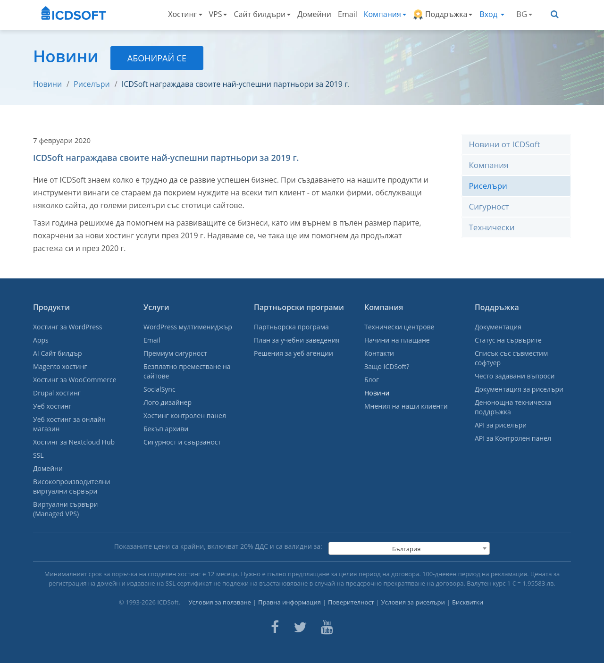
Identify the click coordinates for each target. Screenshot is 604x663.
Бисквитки (467, 602)
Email (347, 14)
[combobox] (409, 548)
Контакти (379, 353)
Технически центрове (399, 326)
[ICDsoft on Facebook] (275, 627)
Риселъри (92, 84)
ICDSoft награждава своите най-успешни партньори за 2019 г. (236, 84)
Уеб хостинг (52, 406)
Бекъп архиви (165, 428)
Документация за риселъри (519, 389)
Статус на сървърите (508, 340)
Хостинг (185, 14)
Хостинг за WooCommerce (75, 379)
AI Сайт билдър (57, 353)
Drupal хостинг (57, 392)
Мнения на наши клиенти (406, 406)
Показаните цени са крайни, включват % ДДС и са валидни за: (218, 546)
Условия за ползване (219, 602)
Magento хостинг (60, 366)
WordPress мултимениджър (187, 326)
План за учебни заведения (297, 340)
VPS (218, 14)
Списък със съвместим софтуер (511, 358)
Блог (371, 379)
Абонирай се (156, 58)
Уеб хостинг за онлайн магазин (69, 424)
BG (524, 13)
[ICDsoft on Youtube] (327, 627)
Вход (491, 14)
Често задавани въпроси (514, 375)
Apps (41, 340)
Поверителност (351, 602)
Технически (492, 227)
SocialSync (159, 389)
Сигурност (489, 206)
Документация (498, 326)
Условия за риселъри (413, 602)
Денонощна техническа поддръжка (513, 407)
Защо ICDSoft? (386, 366)
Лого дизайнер (167, 402)
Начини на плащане (397, 340)
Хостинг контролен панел (184, 415)
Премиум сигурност (175, 353)
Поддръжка (443, 14)
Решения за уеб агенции (293, 353)
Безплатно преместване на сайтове (187, 371)
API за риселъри (501, 424)
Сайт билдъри (262, 14)
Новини (47, 84)
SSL (38, 455)
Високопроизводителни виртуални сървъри (71, 486)
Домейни (314, 14)
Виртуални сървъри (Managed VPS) (65, 509)
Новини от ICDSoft (504, 144)
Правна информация (289, 602)
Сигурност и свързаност (182, 441)
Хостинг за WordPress (67, 326)
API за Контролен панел (513, 438)
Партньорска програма (291, 326)
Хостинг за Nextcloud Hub (74, 441)
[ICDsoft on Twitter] (300, 627)
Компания (385, 14)
